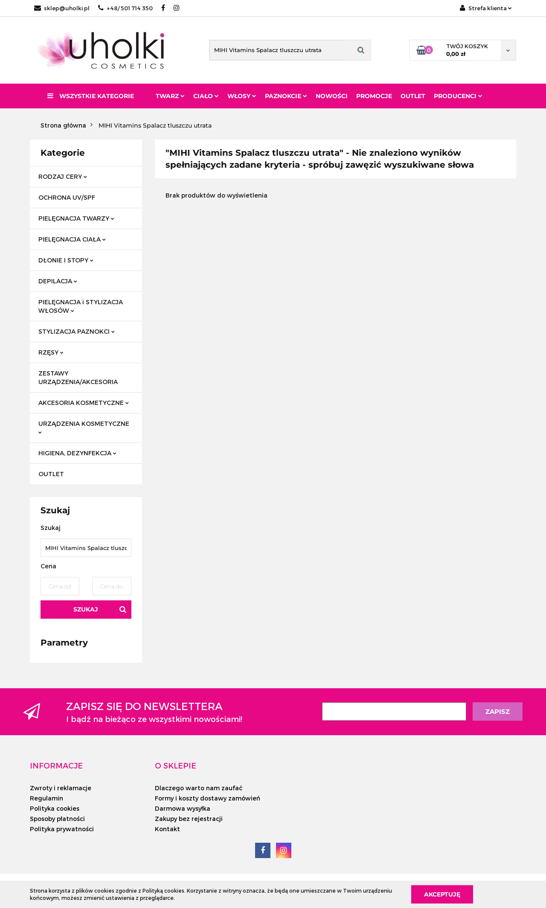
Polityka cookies (54, 808)
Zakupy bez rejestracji (189, 818)
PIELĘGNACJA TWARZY (76, 218)
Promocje (374, 96)
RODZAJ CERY (62, 176)
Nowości (332, 96)
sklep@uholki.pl (62, 8)
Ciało (206, 96)
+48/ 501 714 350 (125, 8)
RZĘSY (51, 352)
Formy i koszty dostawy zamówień (207, 798)
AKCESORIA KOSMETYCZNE (83, 402)
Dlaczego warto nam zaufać (198, 788)
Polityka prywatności (62, 828)
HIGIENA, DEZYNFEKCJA (77, 453)
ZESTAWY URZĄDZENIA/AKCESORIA (78, 377)
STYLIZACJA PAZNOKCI (76, 331)
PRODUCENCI (458, 96)
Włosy (241, 96)
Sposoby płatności (57, 818)
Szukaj (85, 609)
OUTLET (51, 473)
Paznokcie (286, 96)
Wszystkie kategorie (90, 96)
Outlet (413, 96)
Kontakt (167, 828)
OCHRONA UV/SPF (66, 197)
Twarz (170, 96)
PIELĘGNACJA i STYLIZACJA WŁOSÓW (80, 306)
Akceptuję (442, 894)
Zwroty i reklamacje (60, 788)
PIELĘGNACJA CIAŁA (72, 239)
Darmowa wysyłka (182, 808)
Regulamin (46, 798)
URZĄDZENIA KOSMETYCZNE (83, 427)
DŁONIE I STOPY (65, 260)
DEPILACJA (57, 281)
